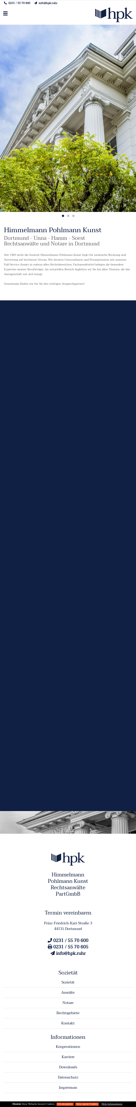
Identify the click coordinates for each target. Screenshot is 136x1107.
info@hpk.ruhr (45, 3)
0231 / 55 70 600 (17, 3)
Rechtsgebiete (68, 1013)
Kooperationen (68, 1047)
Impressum (68, 1088)
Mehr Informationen (112, 1104)
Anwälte (68, 993)
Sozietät (68, 982)
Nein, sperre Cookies (87, 1104)
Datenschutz (68, 1077)
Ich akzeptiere (65, 1104)
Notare (68, 1003)
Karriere (68, 1057)
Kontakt (68, 1023)
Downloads (68, 1067)
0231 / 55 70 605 (68, 947)
